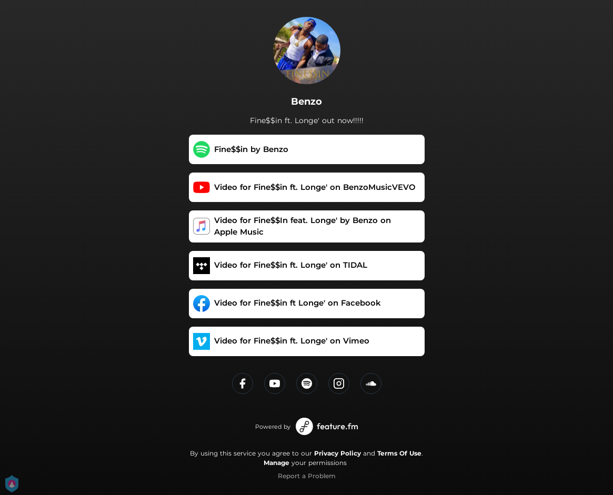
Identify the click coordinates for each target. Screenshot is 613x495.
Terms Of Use (399, 453)
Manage (276, 463)
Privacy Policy (337, 453)
